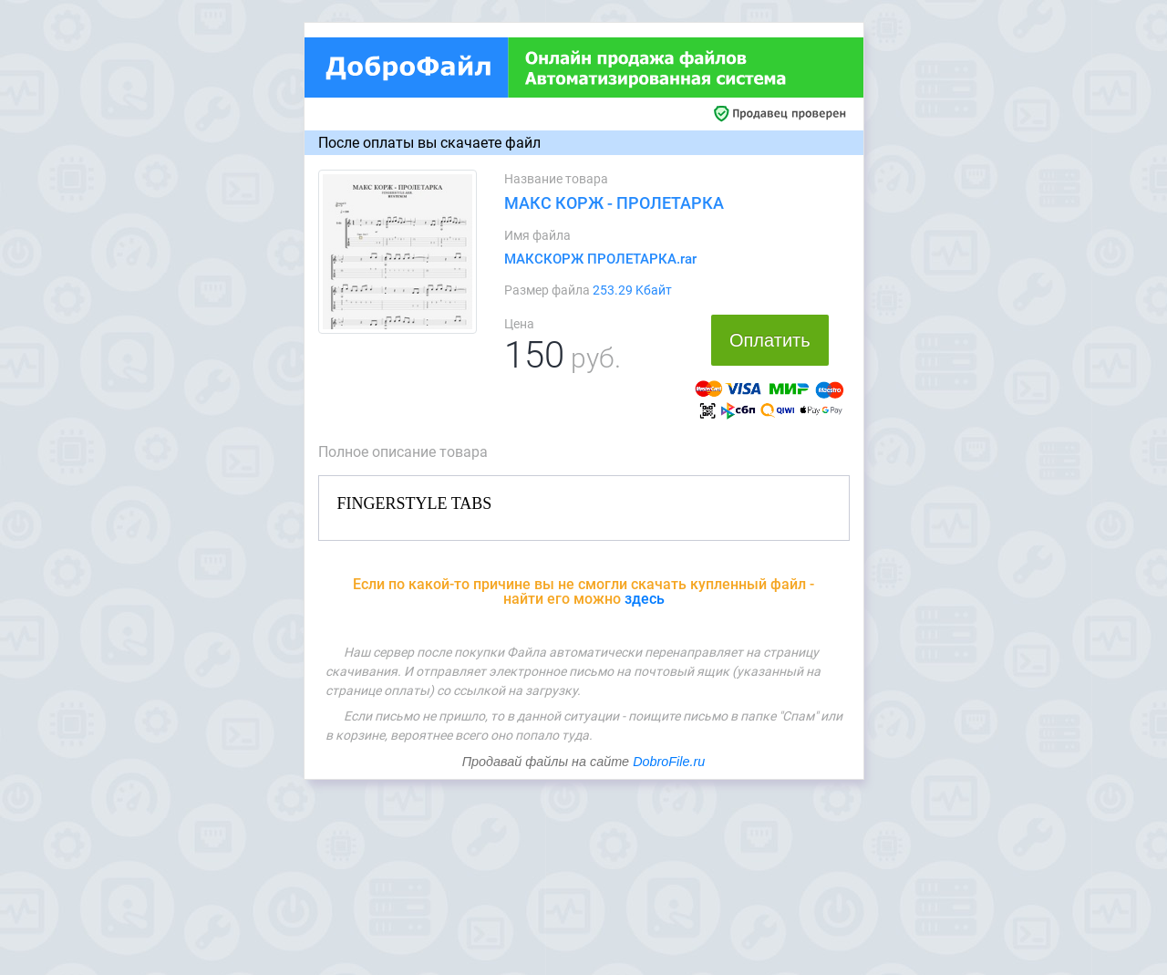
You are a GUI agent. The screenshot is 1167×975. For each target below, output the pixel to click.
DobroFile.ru (669, 761)
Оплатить (770, 340)
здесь (645, 598)
